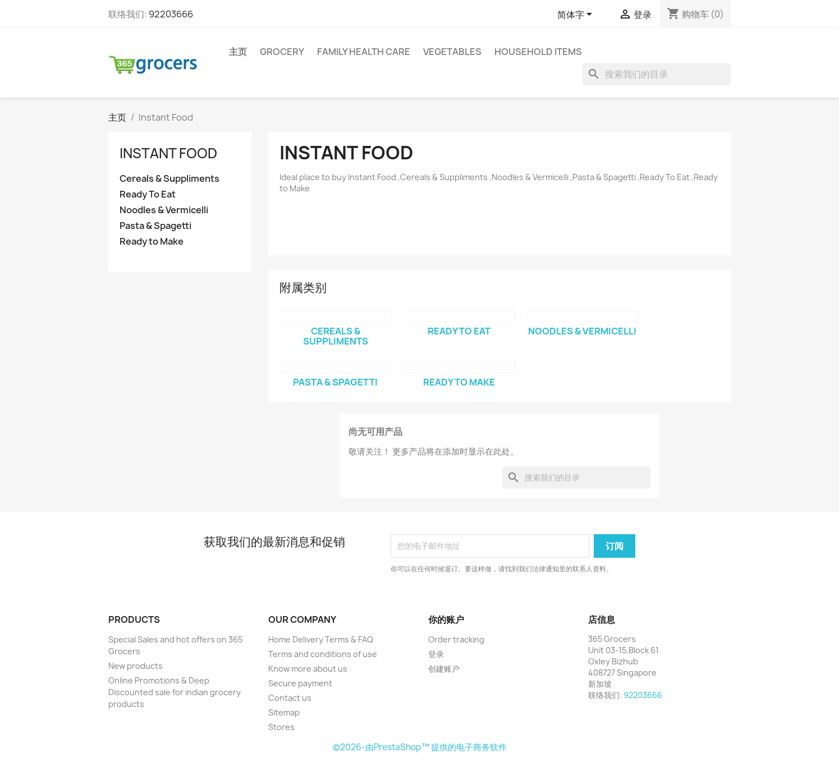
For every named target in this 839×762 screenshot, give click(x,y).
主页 (238, 51)
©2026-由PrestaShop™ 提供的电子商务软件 (420, 747)
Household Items (538, 51)
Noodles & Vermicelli (164, 210)
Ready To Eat (148, 194)
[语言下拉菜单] (576, 15)
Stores (281, 727)
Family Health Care (363, 51)
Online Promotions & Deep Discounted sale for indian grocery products (174, 692)
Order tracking (456, 639)
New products (135, 665)
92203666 (171, 14)
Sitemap (284, 712)
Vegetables (452, 51)
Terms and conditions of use (322, 654)
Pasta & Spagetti (155, 226)
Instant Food (168, 153)
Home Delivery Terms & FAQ (320, 639)
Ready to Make (152, 241)
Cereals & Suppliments (169, 179)
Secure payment (300, 683)
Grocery (282, 51)
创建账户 (444, 668)
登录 (436, 654)
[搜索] (657, 74)
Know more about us (307, 668)
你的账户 (446, 619)
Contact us (289, 697)
